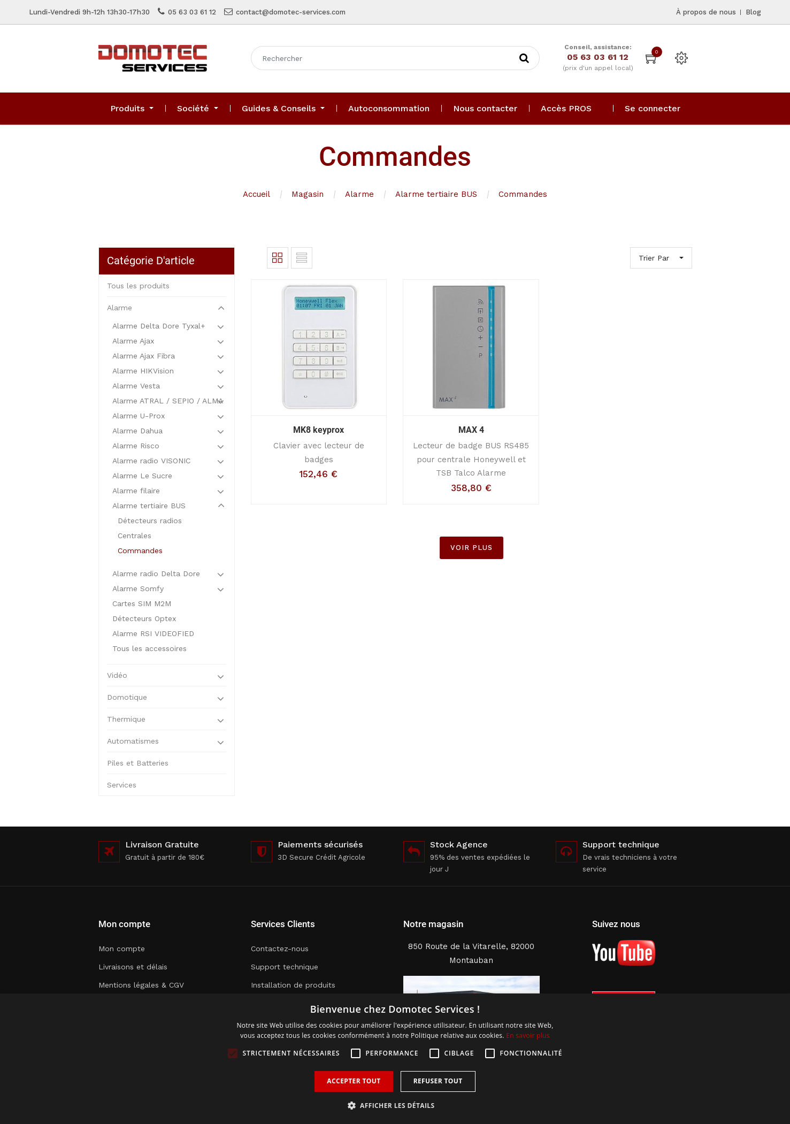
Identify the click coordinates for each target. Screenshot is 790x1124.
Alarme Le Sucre (142, 475)
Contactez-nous (280, 948)
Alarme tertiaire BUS (436, 194)
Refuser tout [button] (438, 1080)
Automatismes (133, 741)
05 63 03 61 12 (192, 12)
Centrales (134, 535)
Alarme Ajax (133, 341)
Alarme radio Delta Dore (156, 573)
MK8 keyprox (318, 430)
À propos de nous (706, 12)
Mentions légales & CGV (141, 985)
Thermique (126, 719)
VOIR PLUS (471, 548)
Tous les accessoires (149, 648)
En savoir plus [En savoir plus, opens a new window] (527, 1035)
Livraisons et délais (132, 966)
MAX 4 (471, 430)
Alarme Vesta (136, 385)
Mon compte (121, 948)
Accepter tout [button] (353, 1080)
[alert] (395, 1058)
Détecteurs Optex (144, 618)
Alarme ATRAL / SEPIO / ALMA (167, 400)
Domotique (127, 697)
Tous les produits (138, 285)
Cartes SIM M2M (141, 603)
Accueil (256, 194)
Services (121, 785)
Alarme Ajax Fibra (143, 355)
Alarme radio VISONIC (151, 460)
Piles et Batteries (137, 763)
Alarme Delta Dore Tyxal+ (158, 326)
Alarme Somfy (138, 588)
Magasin (308, 194)
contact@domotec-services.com (291, 12)
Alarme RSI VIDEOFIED (153, 633)
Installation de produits (293, 985)
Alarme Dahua (137, 430)
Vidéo (117, 675)
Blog (753, 12)
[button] (395, 1105)
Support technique (284, 966)
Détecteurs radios (150, 520)
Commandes (522, 194)
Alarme (359, 194)
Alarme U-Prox (138, 415)
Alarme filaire (136, 490)
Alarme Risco (135, 445)
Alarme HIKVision (143, 370)
